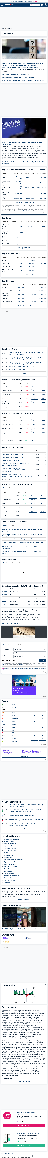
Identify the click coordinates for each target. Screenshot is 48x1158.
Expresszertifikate (9, 846)
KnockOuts (27, 563)
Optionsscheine (16, 563)
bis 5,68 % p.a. (42, 198)
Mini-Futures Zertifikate (11, 866)
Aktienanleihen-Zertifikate (11, 839)
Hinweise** (26, 210)
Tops (4, 488)
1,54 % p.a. (20, 244)
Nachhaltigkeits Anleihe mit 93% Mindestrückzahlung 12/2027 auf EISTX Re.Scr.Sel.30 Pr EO (13, 469)
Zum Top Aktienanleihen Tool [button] (24, 275)
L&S (13, 727)
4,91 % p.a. (21, 299)
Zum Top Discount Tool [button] (24, 305)
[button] (35, 5)
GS (13, 710)
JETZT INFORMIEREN (24, 1125)
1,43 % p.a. (33, 302)
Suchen (42, 660)
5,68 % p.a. (32, 260)
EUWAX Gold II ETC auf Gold (10, 460)
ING (13, 713)
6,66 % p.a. (43, 295)
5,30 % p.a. (43, 302)
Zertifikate (9, 28)
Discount (34, 386)
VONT (14, 739)
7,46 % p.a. (43, 288)
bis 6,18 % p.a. (18, 193)
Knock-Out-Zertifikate (10, 864)
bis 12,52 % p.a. (41, 188)
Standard (18, 645)
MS (13, 730)
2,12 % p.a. (33, 295)
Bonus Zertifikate (17, 1156)
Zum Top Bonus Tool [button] (24, 248)
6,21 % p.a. (22, 260)
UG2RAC (4, 601)
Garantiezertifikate (38, 1156)
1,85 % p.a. (21, 302)
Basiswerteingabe (6, 653)
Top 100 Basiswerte (5, 656)
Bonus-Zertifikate (9, 841)
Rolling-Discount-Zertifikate (12, 876)
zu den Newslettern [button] (24, 899)
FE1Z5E (4, 604)
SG (13, 733)
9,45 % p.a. (20, 232)
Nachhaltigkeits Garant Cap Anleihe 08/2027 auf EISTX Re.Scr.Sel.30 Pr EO (16, 464)
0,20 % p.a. (31, 226)
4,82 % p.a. (32, 270)
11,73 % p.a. (42, 291)
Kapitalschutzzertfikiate (11, 862)
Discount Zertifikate (6, 1156)
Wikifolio (14, 741)
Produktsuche (5, 649)
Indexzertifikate (8, 857)
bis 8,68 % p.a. (42, 182)
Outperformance (9, 873)
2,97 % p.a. (20, 237)
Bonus (43, 386)
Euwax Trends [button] (24, 756)
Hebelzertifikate (8, 855)
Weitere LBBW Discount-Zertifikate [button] (24, 203)
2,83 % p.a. (21, 288)
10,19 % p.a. (42, 299)
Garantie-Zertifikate (10, 850)
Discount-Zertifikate (10, 843)
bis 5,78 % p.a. (42, 193)
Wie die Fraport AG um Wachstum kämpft (21, 367)
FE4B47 (4, 598)
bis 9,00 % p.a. (42, 177)
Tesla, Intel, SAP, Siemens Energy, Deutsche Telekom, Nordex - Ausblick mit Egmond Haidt (25, 358)
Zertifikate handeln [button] (24, 1081)
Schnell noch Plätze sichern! (11, 623)
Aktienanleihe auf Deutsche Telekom (13, 454)
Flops (10, 488)
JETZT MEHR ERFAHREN (24, 1146)
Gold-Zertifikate (8, 853)
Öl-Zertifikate (8, 869)
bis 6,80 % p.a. (18, 198)
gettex (14, 707)
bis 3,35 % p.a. (30, 198)
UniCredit (15, 719)
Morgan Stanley (8, 645)
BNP (13, 704)
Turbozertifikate (8, 878)
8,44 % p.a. (22, 263)
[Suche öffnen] (42, 5)
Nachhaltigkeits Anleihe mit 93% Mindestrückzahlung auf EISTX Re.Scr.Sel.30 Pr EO (17, 475)
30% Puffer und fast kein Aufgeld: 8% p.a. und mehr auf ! (21, 539)
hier (3, 664)
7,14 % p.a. (32, 263)
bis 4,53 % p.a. (30, 182)
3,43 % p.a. (32, 266)
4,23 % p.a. (20, 226)
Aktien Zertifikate (27, 1156)
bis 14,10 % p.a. (29, 188)
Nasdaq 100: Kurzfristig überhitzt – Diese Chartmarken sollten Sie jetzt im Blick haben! (25, 824)
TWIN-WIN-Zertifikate (10, 880)
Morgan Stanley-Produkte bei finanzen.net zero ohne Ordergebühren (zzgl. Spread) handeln (25, 669)
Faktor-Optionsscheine (10, 848)
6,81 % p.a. (21, 291)
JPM (13, 721)
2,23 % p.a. (21, 295)
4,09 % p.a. (43, 263)
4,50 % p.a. (22, 270)
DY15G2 (4, 595)
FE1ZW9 (4, 592)
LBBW (14, 724)
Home (2, 28)
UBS (13, 736)
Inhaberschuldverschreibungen (13, 860)
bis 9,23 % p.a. (30, 177)
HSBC (14, 716)
